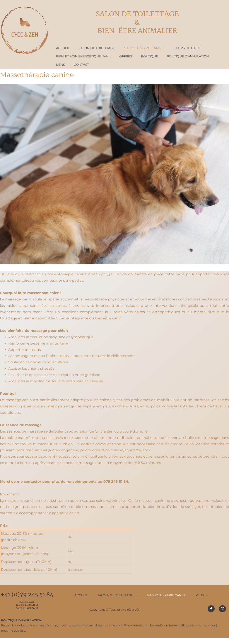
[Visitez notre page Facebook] (211, 608)
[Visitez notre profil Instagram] (222, 608)
